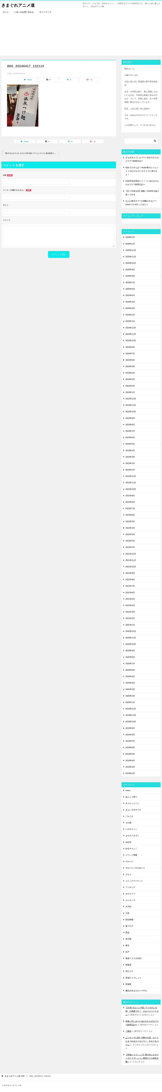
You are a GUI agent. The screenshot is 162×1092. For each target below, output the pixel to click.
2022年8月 (130, 502)
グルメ (128, 874)
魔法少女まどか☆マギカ (136, 990)
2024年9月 (130, 347)
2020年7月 (130, 663)
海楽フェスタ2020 (133, 958)
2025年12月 (130, 250)
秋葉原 (128, 965)
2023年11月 (130, 405)
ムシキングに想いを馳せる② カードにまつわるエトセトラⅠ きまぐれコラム (142, 1041)
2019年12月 (130, 709)
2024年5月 (130, 366)
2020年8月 (130, 657)
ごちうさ (129, 816)
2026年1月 (130, 244)
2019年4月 (130, 760)
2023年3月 (130, 457)
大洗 (127, 913)
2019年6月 (130, 747)
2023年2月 (130, 463)
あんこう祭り (131, 797)
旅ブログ (129, 926)
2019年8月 (130, 734)
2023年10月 (130, 411)
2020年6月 (130, 670)
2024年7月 (130, 353)
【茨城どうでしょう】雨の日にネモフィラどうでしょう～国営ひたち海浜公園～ (142, 1058)
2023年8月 (130, 424)
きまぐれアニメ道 (18, 5)
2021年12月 (130, 554)
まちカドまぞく (132, 835)
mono (127, 790)
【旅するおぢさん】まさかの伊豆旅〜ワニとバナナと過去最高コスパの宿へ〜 (31, 153)
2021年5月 (130, 599)
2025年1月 (130, 321)
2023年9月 (130, 418)
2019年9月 (130, 728)
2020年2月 (130, 696)
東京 (127, 945)
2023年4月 (130, 450)
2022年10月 (130, 489)
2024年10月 (130, 340)
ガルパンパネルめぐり (135, 868)
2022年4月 (130, 528)
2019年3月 (130, 767)
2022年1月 (130, 547)
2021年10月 (130, 567)
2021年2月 (130, 618)
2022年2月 (130, 541)
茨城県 (128, 984)
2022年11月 (130, 482)
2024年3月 (130, 379)
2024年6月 (130, 360)
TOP (15, 1076)
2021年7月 (130, 586)
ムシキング (130, 900)
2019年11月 (130, 715)
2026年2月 (130, 237)
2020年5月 (130, 676)
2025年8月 (130, 276)
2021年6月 (130, 592)
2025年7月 (130, 282)
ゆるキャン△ (131, 848)
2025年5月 (130, 295)
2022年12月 (130, 476)
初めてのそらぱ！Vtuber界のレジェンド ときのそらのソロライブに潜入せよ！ (142, 171)
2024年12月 (130, 328)
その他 (128, 823)
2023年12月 (130, 399)
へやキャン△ (131, 829)
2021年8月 (130, 579)
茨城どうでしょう (133, 978)
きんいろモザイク (133, 810)
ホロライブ (130, 894)
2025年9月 (130, 269)
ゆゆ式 (128, 842)
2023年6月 (130, 437)
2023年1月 (130, 470)
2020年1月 (130, 702)
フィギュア (130, 887)
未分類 (128, 939)
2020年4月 (130, 683)
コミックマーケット (134, 881)
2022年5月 (130, 521)
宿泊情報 (129, 919)
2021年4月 (130, 605)
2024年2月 (130, 386)
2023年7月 (130, 431)
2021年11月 (130, 560)
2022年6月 (130, 515)
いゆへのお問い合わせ (24, 12)
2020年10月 (130, 644)
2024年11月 (130, 334)
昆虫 (127, 932)
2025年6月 (130, 289)
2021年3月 (130, 612)
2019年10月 (130, 721)
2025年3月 (130, 308)
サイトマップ (45, 12)
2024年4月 (130, 373)
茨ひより (129, 971)
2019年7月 (130, 741)
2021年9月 (130, 573)
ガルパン (129, 861)
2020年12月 (130, 631)
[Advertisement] (81, 36)
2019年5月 (130, 754)
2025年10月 (130, 263)
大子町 (128, 906)
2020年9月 (130, 650)
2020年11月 (130, 638)
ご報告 (128, 1031)
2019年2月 (130, 773)
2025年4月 (130, 302)
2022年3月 (130, 534)
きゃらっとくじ (132, 803)
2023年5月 (130, 444)
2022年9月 (130, 495)
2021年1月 (130, 625)
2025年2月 (130, 315)
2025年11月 (130, 256)
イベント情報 (131, 855)
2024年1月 (130, 392)
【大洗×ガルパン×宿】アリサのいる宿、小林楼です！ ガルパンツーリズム (142, 1011)
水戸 (127, 952)
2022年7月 (130, 508)
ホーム (6, 12)
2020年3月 (130, 689)
